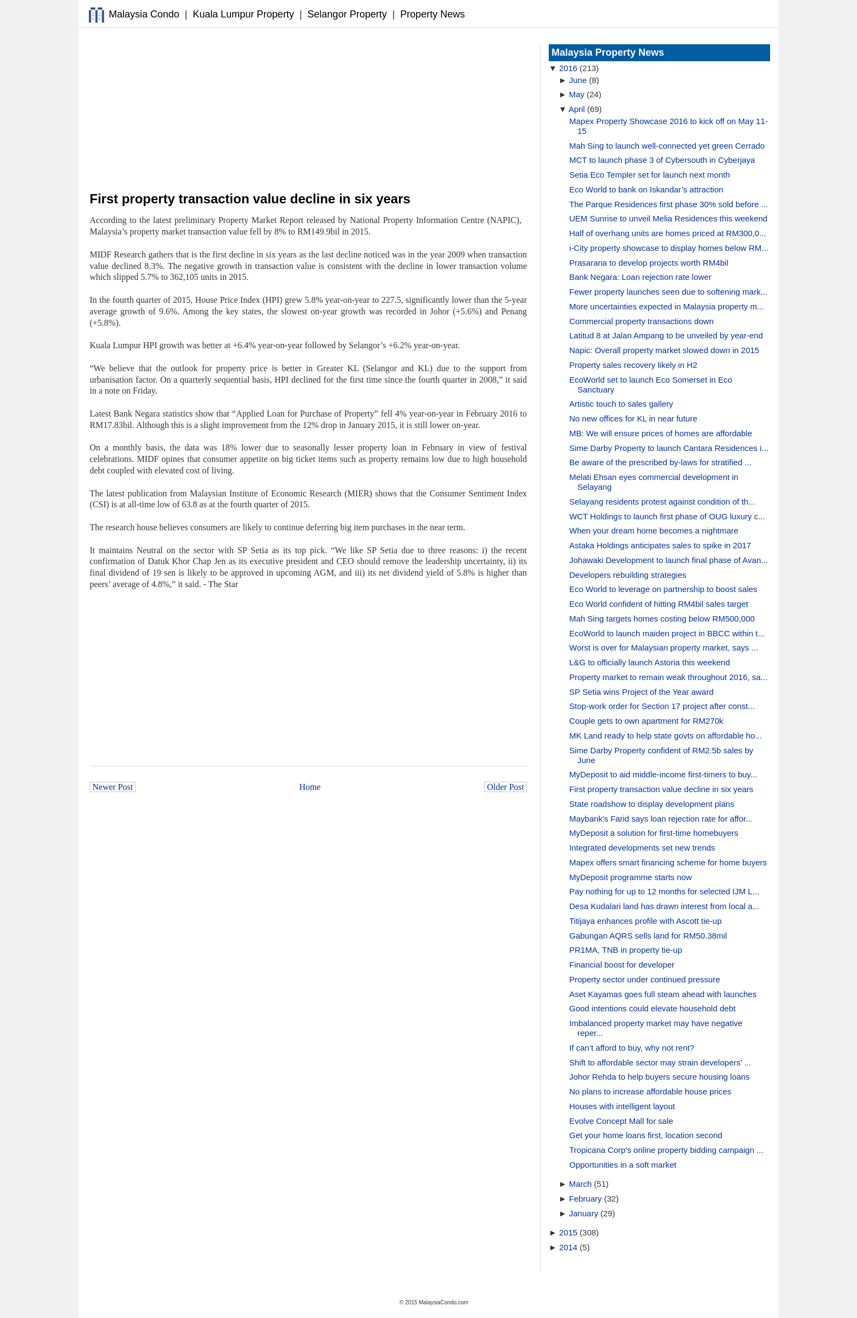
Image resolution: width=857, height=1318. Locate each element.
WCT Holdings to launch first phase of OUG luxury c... (667, 516)
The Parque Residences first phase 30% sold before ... (669, 204)
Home (310, 787)
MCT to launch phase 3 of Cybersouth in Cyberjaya (662, 160)
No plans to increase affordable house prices (651, 1091)
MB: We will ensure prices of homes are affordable (661, 433)
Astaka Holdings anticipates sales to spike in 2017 (661, 545)
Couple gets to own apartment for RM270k (647, 720)
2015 (568, 1232)
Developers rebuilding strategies (628, 574)
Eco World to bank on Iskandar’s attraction (647, 189)
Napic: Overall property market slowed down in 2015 (665, 350)
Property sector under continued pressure (645, 979)
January (583, 1213)
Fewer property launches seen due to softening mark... (669, 291)
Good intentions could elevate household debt (653, 1008)
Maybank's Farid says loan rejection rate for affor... (661, 818)
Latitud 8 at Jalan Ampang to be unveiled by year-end (666, 335)
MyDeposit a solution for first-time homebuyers (654, 832)
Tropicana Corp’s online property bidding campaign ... (667, 1150)
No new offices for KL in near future (633, 418)
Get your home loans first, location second (646, 1135)
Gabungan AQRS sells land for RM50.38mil (648, 935)
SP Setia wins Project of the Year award (642, 691)
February (585, 1198)
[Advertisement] (308, 109)
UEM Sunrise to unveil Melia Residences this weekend (669, 218)
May (576, 94)
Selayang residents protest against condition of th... (662, 501)
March (580, 1183)
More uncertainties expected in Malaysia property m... (667, 306)
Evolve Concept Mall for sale (621, 1121)
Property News (432, 14)
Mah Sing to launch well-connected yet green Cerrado (667, 145)
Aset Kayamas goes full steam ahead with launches (663, 994)
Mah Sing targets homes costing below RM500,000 (662, 618)
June (578, 80)
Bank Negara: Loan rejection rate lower (641, 277)
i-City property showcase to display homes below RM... (669, 248)
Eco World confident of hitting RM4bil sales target (659, 603)
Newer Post (112, 787)
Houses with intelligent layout (622, 1106)
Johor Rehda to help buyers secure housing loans (660, 1076)
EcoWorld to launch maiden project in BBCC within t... (667, 633)
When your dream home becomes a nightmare (654, 530)
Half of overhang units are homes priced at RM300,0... (668, 233)
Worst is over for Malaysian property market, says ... (664, 647)
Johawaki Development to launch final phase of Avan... (669, 560)
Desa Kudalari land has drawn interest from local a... (665, 906)
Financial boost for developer (622, 964)
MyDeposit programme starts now (631, 877)
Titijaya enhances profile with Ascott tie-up (646, 920)
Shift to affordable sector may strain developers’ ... (661, 1062)
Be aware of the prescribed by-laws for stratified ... (661, 462)
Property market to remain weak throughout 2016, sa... (669, 677)
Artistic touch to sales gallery (621, 403)
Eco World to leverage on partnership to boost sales (664, 589)
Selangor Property (347, 14)
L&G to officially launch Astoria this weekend (650, 662)
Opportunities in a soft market (623, 1164)
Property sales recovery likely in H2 (633, 365)
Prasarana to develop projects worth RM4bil (649, 262)
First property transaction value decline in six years (662, 789)
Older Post (505, 787)
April (576, 109)
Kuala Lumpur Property (243, 14)
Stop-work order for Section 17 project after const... (662, 706)
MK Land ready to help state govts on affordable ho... (666, 735)
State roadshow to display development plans (652, 804)
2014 (568, 1247)
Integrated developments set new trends (642, 847)
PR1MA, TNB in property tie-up (626, 949)
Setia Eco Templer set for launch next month (650, 174)
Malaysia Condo (144, 14)
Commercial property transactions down (642, 321)
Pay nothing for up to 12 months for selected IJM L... (665, 891)
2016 (568, 68)
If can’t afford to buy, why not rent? (632, 1047)
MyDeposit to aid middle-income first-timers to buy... (664, 774)
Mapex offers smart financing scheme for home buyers (668, 862)
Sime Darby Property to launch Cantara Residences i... (669, 448)
